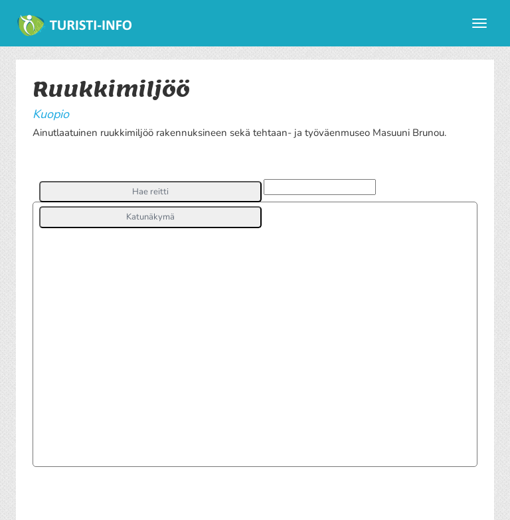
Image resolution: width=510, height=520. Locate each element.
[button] (150, 191)
